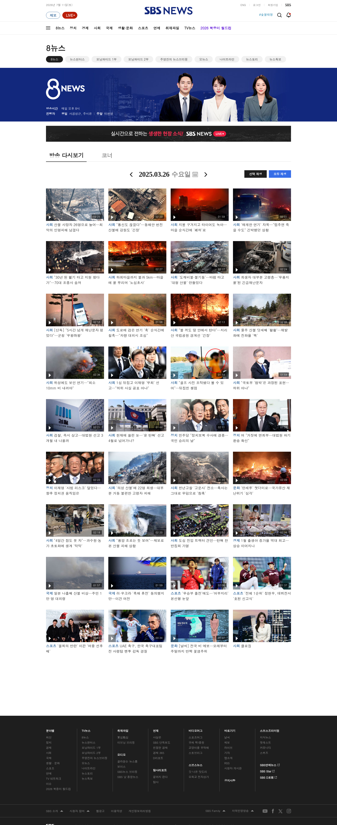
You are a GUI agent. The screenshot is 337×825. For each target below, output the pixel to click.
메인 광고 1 (168, 679)
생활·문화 (125, 28)
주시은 (87, 113)
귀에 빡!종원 (196, 742)
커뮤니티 (265, 748)
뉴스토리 (252, 59)
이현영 (108, 113)
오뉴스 (203, 59)
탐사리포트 (160, 769)
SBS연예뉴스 (270, 764)
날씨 (227, 737)
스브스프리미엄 (269, 729)
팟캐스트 (265, 742)
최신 (49, 737)
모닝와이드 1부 (106, 59)
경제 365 (158, 753)
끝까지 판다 (160, 777)
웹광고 (100, 811)
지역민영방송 (243, 811)
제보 (227, 742)
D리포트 (158, 758)
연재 (156, 729)
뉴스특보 (275, 59)
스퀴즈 (264, 753)
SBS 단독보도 (161, 742)
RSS (227, 763)
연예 (156, 28)
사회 (97, 28)
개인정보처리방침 (140, 811)
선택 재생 (255, 174)
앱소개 (228, 758)
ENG (243, 5)
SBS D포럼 (268, 776)
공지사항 (229, 780)
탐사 (156, 782)
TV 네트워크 (53, 778)
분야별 (50, 729)
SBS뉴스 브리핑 (127, 772)
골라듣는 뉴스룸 (127, 761)
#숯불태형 (266, 15)
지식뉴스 (265, 737)
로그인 (257, 5)
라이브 (228, 748)
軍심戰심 (122, 737)
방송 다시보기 (66, 155)
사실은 (157, 737)
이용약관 (116, 811)
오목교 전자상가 (199, 777)
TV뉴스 (189, 28)
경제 (85, 28)
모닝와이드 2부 (138, 59)
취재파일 (172, 28)
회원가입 (273, 5)
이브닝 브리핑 (126, 742)
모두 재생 (280, 174)
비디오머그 (196, 729)
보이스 (121, 766)
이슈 (49, 784)
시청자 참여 (80, 811)
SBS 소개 (54, 811)
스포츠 (143, 28)
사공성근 (75, 113)
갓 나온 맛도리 (198, 772)
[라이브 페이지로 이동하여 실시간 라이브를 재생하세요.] (69, 15)
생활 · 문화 (53, 763)
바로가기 (229, 729)
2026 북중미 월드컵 (216, 28)
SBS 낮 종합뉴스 (127, 777)
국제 (109, 28)
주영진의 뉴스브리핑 (174, 59)
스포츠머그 (195, 737)
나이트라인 (227, 59)
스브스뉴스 (196, 764)
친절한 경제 (160, 748)
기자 (227, 753)
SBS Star (267, 770)
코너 (106, 155)
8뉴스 (60, 28)
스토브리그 (195, 753)
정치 (73, 28)
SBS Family (215, 811)
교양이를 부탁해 (199, 748)
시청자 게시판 (233, 768)
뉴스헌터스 (77, 59)
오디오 (121, 754)
